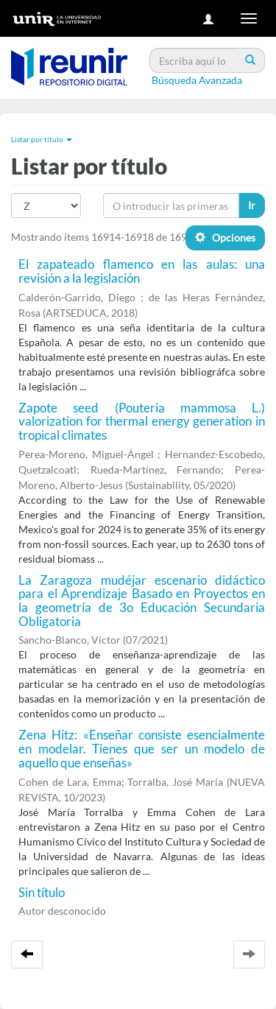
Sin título (41, 892)
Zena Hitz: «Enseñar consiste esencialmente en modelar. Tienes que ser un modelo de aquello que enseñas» (141, 748)
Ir (251, 205)
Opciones (225, 237)
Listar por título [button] (41, 139)
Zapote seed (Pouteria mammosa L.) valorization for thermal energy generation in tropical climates (141, 421)
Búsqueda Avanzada (197, 80)
